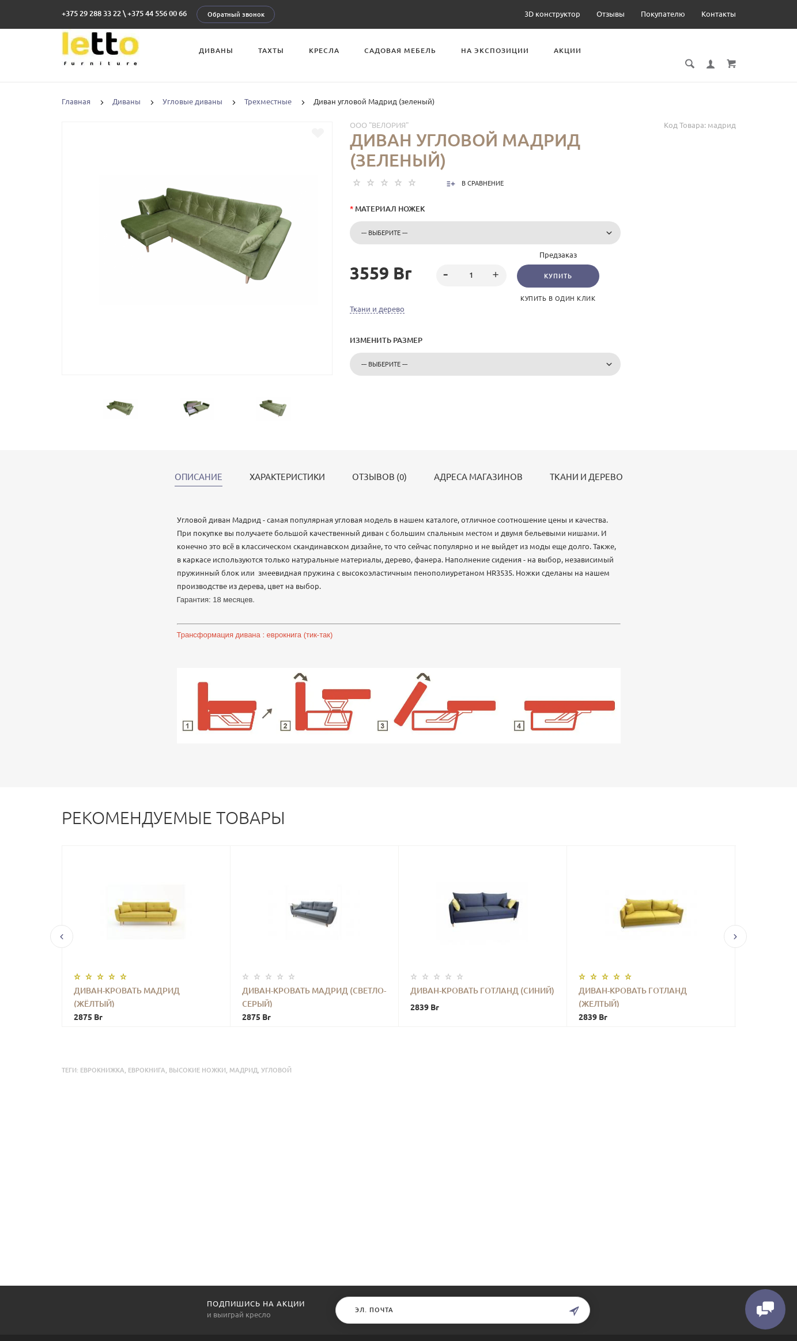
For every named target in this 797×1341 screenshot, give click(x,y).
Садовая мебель (400, 50)
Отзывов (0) (379, 464)
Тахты (271, 50)
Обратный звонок (236, 14)
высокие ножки (197, 1057)
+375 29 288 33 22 (91, 13)
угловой (276, 1057)
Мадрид (243, 1057)
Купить (558, 263)
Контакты (718, 14)
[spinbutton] (471, 263)
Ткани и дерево (377, 296)
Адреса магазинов (478, 464)
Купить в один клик (557, 285)
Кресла (324, 50)
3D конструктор (552, 14)
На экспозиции (495, 50)
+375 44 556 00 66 (157, 13)
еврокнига (146, 1057)
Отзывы (610, 14)
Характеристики (287, 464)
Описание (198, 464)
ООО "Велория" (379, 112)
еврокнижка (102, 1057)
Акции (567, 50)
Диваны (216, 50)
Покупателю (663, 14)
